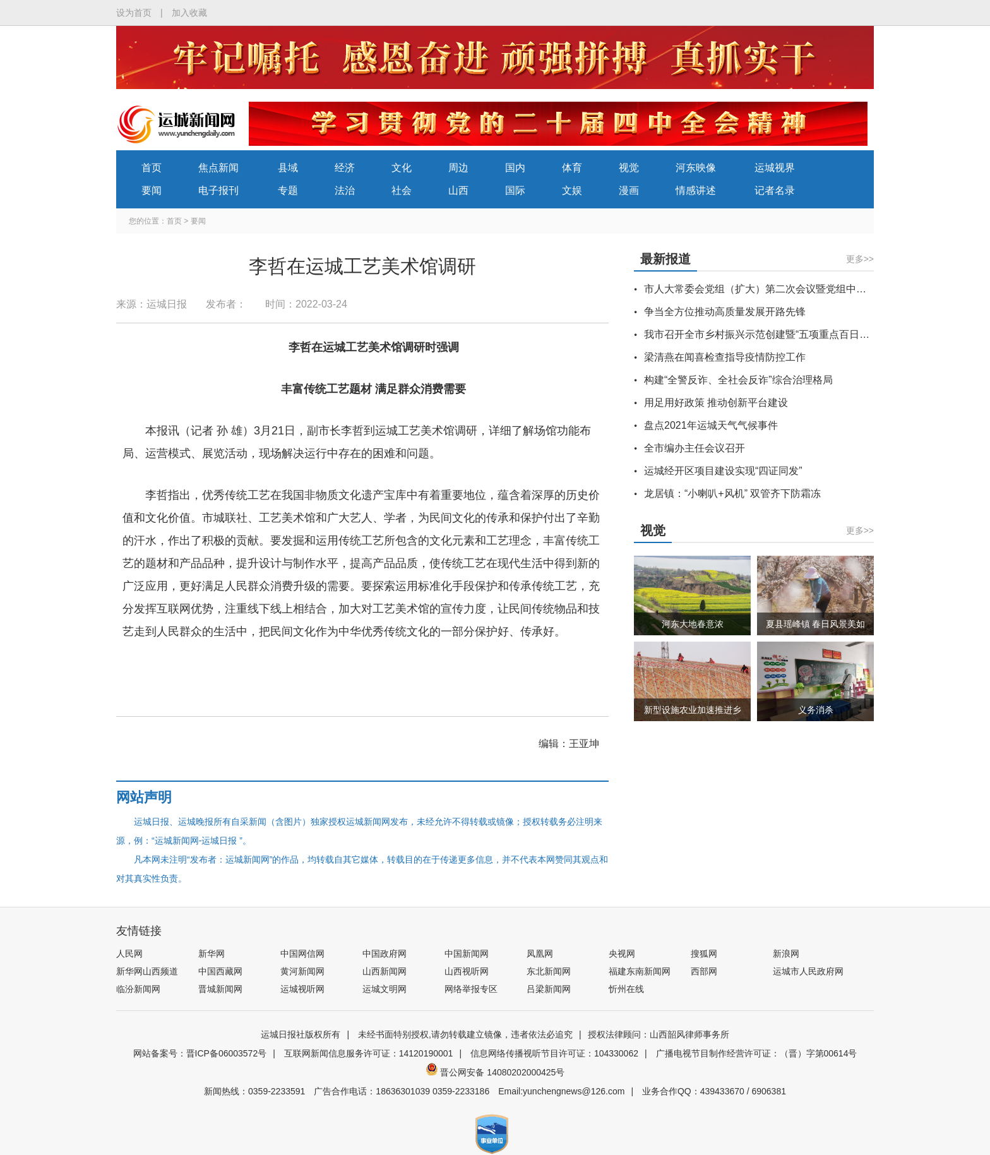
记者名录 (774, 190)
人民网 (129, 954)
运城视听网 (302, 989)
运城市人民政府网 (808, 971)
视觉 (629, 167)
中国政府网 (384, 954)
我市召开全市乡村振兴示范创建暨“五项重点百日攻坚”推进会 (779, 334)
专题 (288, 190)
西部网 (704, 971)
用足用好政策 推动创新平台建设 (716, 402)
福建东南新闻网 (640, 971)
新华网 (211, 954)
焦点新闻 (218, 167)
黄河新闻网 (302, 971)
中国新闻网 (466, 954)
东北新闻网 (549, 971)
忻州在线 (626, 989)
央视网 (622, 954)
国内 (515, 167)
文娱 (572, 190)
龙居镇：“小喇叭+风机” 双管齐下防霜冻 (732, 493)
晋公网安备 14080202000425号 (495, 1072)
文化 (401, 167)
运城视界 (774, 167)
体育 (572, 167)
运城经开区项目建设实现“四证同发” (723, 470)
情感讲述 (696, 190)
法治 (345, 190)
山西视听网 (466, 971)
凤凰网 (540, 954)
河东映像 (696, 167)
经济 (345, 167)
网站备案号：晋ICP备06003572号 (200, 1053)
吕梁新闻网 (549, 989)
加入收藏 (189, 13)
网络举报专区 (471, 989)
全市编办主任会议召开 (694, 448)
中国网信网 (302, 954)
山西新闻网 (384, 971)
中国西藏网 (220, 971)
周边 (458, 167)
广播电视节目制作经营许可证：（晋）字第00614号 (756, 1053)
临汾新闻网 (138, 989)
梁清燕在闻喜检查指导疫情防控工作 (725, 357)
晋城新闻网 (220, 989)
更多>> (860, 259)
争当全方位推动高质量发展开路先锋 (725, 311)
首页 (151, 167)
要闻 (151, 190)
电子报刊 (218, 190)
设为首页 (134, 13)
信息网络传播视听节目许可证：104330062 (554, 1053)
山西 (458, 190)
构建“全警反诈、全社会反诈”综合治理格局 (738, 379)
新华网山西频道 (147, 971)
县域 (288, 167)
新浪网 (786, 954)
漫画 (629, 190)
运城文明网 (384, 989)
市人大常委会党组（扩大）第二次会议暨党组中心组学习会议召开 (790, 289)
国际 (515, 190)
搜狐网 (704, 954)
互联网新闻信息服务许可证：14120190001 (368, 1053)
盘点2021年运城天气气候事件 (711, 425)
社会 (401, 190)
